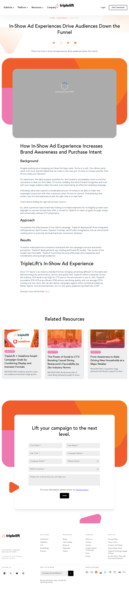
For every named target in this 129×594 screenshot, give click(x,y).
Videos (65, 551)
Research (66, 545)
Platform (16, 6)
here (47, 292)
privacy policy (82, 490)
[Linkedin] (4, 573)
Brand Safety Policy (115, 548)
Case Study (74, 18)
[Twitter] (10, 573)
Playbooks (66, 548)
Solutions (5, 6)
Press (87, 553)
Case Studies (67, 542)
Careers (88, 545)
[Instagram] (23, 573)
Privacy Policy (113, 539)
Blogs (65, 539)
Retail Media (44, 548)
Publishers (43, 542)
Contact (88, 542)
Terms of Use (113, 542)
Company (40, 6)
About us (89, 539)
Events (88, 556)
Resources (28, 6)
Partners (43, 551)
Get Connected (118, 6)
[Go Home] (64, 5)
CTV (41, 545)
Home (52, 18)
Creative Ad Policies (115, 545)
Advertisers (44, 539)
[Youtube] (17, 573)
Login (103, 6)
